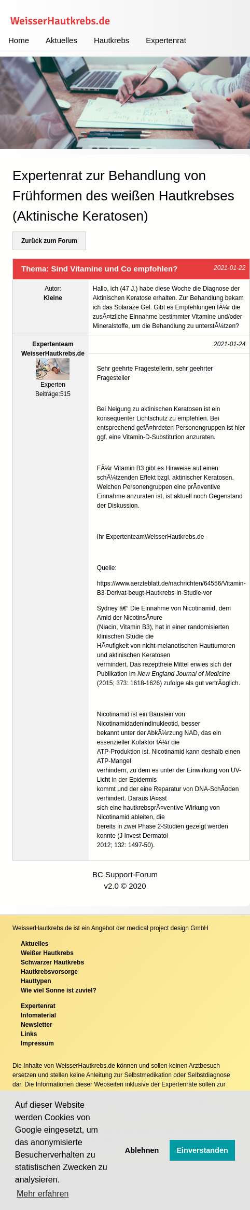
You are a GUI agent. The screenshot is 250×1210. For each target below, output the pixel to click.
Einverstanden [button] (202, 1150)
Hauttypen (36, 981)
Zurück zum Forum (49, 240)
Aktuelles (61, 40)
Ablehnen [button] (142, 1150)
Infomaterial (38, 1015)
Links (29, 1034)
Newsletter (36, 1024)
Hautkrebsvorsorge (49, 971)
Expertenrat (166, 40)
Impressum (37, 1043)
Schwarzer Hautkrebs (52, 962)
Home (18, 40)
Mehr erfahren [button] (43, 1193)
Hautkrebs (111, 40)
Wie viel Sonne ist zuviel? (58, 990)
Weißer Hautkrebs (47, 953)
